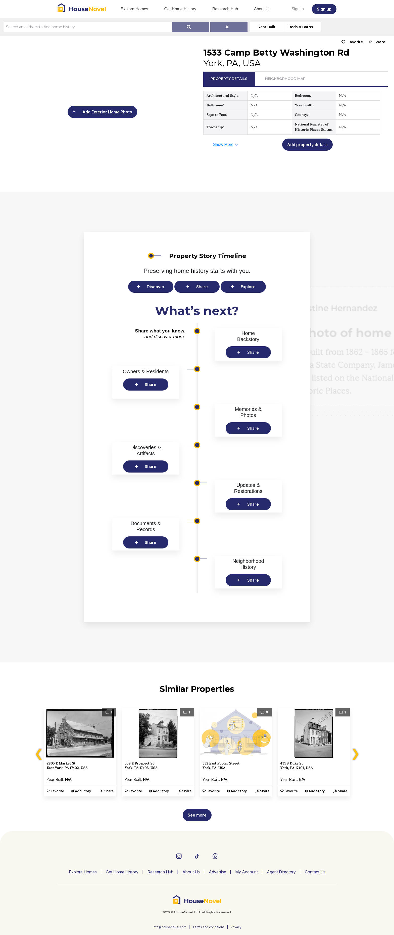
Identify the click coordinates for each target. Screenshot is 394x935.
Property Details (229, 78)
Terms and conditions (208, 927)
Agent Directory (281, 871)
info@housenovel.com (169, 927)
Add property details (307, 144)
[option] (80, 752)
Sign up (324, 9)
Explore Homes (134, 9)
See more (197, 815)
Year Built (267, 27)
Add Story (83, 791)
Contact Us (315, 871)
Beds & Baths (300, 27)
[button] (375, 42)
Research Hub (225, 9)
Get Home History (180, 9)
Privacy (236, 927)
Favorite (355, 42)
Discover (156, 286)
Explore (248, 286)
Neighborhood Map (285, 78)
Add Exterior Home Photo (107, 111)
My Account (246, 871)
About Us (262, 9)
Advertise (217, 871)
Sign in (297, 9)
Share (202, 286)
